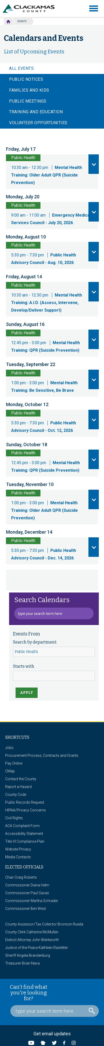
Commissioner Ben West (25, 908)
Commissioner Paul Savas (27, 893)
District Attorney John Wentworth (32, 940)
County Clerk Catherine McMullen (31, 932)
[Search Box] (54, 1011)
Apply (26, 692)
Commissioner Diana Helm (27, 885)
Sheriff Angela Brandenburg (27, 955)
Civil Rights (14, 818)
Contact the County (20, 779)
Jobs (9, 748)
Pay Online (13, 763)
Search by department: (35, 642)
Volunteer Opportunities (38, 122)
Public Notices (26, 79)
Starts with (23, 666)
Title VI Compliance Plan (24, 841)
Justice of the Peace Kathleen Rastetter (36, 948)
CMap (10, 771)
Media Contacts (18, 857)
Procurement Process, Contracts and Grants (41, 755)
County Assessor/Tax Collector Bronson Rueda (44, 924)
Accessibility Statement (24, 833)
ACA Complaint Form (22, 826)
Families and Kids (29, 90)
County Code (15, 794)
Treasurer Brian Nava (22, 963)
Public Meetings (27, 101)
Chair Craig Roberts (21, 877)
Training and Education (36, 111)
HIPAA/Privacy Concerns (25, 810)
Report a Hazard (18, 787)
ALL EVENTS (21, 68)
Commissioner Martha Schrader (31, 901)
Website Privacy (18, 849)
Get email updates (52, 1033)
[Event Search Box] (54, 613)
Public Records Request (24, 802)
